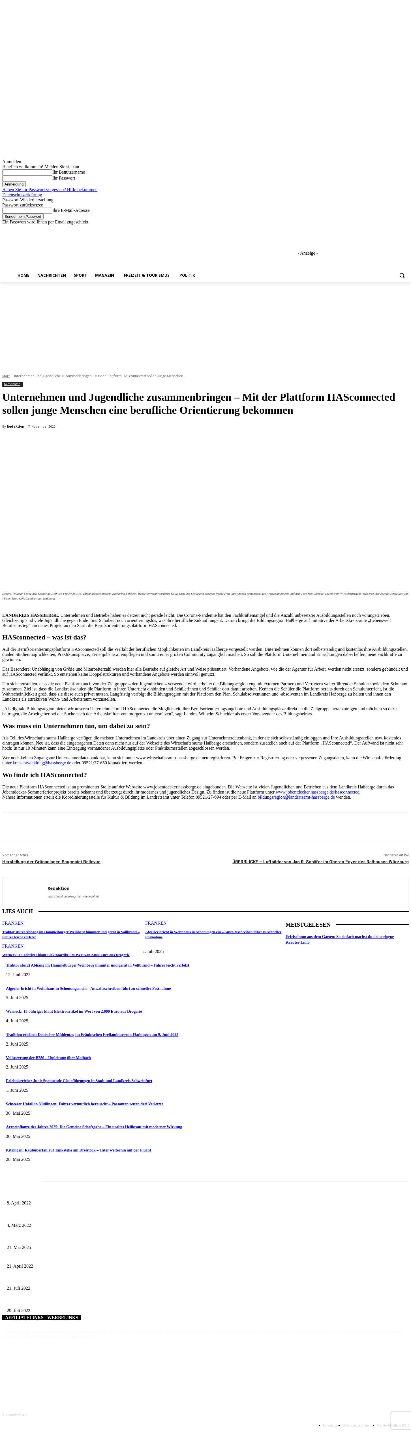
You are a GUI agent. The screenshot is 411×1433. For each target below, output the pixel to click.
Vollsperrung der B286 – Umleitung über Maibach (48, 1058)
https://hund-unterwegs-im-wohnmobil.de (73, 896)
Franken (13, 923)
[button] (402, 275)
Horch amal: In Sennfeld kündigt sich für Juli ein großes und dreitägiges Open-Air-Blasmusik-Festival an (90, 1216)
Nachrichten (12, 384)
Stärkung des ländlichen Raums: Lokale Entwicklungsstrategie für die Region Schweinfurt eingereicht (88, 1279)
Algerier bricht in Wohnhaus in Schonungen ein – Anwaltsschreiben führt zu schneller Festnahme (88, 988)
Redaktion (15, 426)
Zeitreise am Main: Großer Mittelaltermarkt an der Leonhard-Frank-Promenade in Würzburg (80, 1238)
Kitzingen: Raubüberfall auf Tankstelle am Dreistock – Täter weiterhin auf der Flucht (78, 1150)
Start (6, 376)
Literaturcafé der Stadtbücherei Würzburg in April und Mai (53, 1193)
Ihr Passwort (63, 178)
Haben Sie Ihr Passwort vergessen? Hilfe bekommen (50, 189)
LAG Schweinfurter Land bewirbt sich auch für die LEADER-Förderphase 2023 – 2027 (76, 1257)
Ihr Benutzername (68, 172)
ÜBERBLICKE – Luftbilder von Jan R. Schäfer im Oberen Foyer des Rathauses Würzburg (320, 861)
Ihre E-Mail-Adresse (71, 210)
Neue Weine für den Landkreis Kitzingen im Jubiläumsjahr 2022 (58, 1301)
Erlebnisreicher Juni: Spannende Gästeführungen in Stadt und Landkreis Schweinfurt (79, 1081)
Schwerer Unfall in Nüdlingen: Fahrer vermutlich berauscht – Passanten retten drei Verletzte (84, 1104)
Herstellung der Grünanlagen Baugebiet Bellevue (51, 861)
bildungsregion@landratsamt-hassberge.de (296, 797)
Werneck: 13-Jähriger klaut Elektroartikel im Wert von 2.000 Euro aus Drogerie (65, 954)
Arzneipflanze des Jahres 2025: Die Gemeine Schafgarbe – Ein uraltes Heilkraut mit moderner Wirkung (94, 1127)
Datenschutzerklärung (22, 194)
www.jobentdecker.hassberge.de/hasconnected (317, 792)
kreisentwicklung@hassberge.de (42, 762)
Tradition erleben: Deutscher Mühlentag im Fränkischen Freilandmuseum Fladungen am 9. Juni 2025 (92, 1035)
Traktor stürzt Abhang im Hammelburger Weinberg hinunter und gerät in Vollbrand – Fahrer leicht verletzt (97, 965)
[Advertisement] (205, 324)
